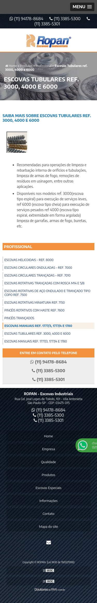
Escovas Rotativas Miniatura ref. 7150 (34, 302)
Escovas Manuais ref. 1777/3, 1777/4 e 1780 (38, 326)
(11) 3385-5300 (65, 18)
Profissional (18, 246)
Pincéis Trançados (19, 318)
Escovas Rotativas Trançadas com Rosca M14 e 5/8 (44, 283)
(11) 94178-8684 (27, 18)
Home (48, 436)
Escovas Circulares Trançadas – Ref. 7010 (37, 275)
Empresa (48, 449)
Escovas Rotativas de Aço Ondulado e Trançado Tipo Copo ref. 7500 (47, 293)
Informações (48, 501)
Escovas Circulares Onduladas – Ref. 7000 (38, 268)
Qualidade (48, 462)
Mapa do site (48, 526)
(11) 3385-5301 (49, 420)
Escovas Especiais (49, 488)
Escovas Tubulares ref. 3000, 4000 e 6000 (37, 333)
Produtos (48, 475)
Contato (48, 514)
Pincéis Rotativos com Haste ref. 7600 (34, 310)
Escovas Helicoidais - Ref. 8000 (29, 260)
